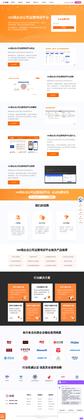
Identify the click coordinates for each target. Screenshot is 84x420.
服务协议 (50, 399)
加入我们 (40, 409)
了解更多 (12, 297)
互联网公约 (51, 406)
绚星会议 (29, 404)
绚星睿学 (20, 2)
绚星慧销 (28, 2)
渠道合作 (40, 404)
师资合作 (40, 401)
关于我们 (51, 2)
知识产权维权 (51, 404)
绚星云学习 (29, 399)
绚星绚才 (13, 2)
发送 (81, 418)
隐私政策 (50, 401)
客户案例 (44, 2)
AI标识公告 (51, 409)
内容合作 (40, 399)
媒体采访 (40, 406)
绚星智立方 (36, 2)
